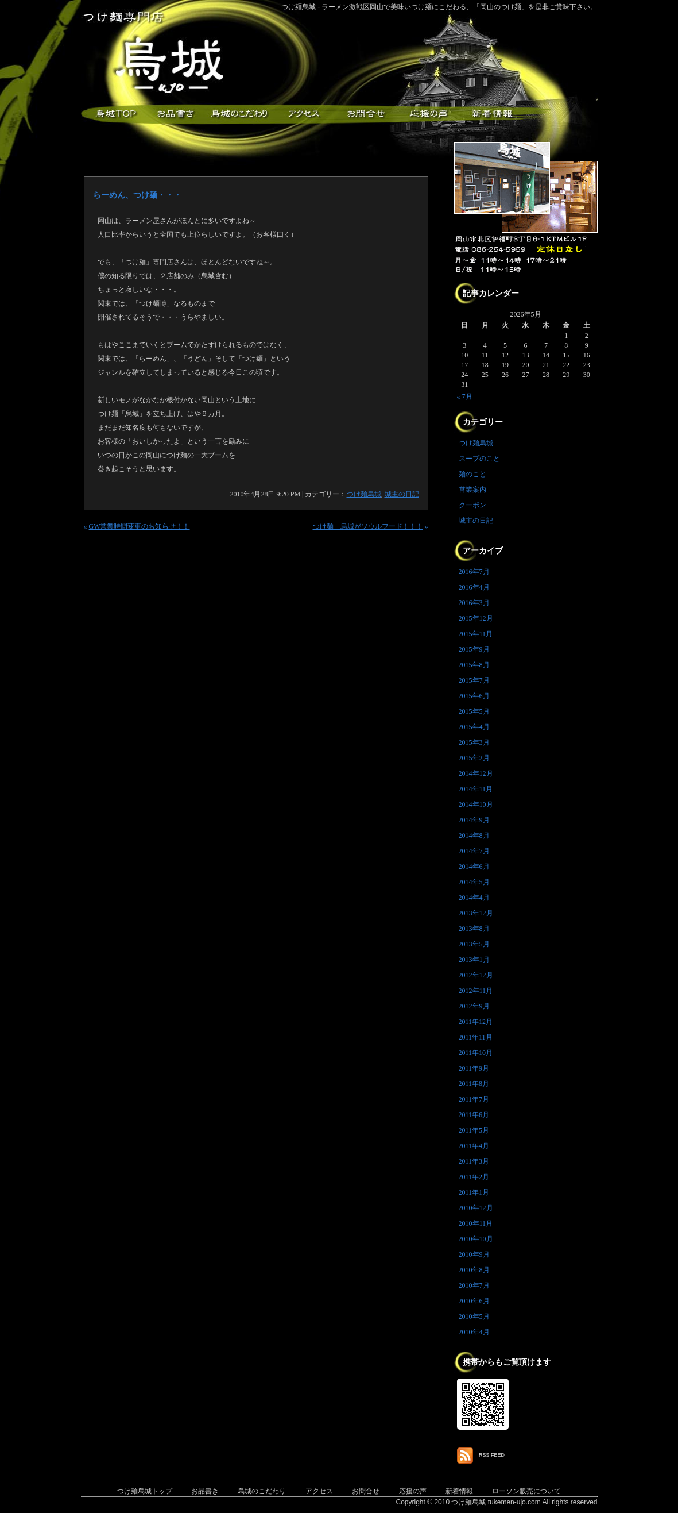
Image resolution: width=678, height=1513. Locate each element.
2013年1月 (474, 960)
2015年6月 (474, 696)
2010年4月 (474, 1332)
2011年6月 (474, 1115)
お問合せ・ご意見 (365, 114)
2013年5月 (474, 944)
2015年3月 (474, 742)
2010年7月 (474, 1285)
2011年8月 (474, 1084)
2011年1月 (474, 1192)
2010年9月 (474, 1254)
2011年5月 (474, 1130)
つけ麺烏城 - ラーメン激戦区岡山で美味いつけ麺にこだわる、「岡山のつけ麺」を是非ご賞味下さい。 (439, 7)
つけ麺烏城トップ (144, 1491)
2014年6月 (474, 867)
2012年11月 (476, 991)
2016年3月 (474, 603)
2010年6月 (474, 1301)
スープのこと (479, 459)
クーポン (472, 505)
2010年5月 (474, 1316)
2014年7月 (474, 851)
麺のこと (472, 474)
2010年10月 (476, 1239)
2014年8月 (474, 835)
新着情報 (491, 114)
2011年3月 (474, 1161)
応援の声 (413, 1491)
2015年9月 (474, 649)
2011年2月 (474, 1177)
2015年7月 (474, 680)
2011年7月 (474, 1099)
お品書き (175, 114)
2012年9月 (474, 1006)
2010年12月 (476, 1208)
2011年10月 (476, 1053)
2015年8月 (474, 665)
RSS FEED (492, 1455)
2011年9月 (474, 1068)
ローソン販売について (526, 1491)
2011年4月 (474, 1146)
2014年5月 (474, 882)
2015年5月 (474, 711)
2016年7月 (474, 572)
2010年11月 (476, 1223)
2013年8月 (474, 929)
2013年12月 (476, 913)
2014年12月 (476, 773)
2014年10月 (476, 804)
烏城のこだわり (262, 1491)
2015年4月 (474, 727)
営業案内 (472, 490)
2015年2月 (474, 758)
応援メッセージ (428, 114)
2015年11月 (476, 634)
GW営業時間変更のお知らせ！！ (139, 526)
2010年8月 (474, 1270)
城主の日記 (402, 494)
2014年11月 (476, 789)
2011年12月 (476, 1022)
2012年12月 (476, 975)
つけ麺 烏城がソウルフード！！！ (368, 526)
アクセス (302, 114)
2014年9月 (474, 820)
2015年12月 (476, 618)
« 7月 (464, 396)
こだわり (238, 114)
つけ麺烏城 (112, 114)
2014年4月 (474, 898)
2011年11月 (476, 1037)
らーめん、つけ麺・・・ (137, 195)
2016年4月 (474, 587)
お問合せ (365, 1491)
